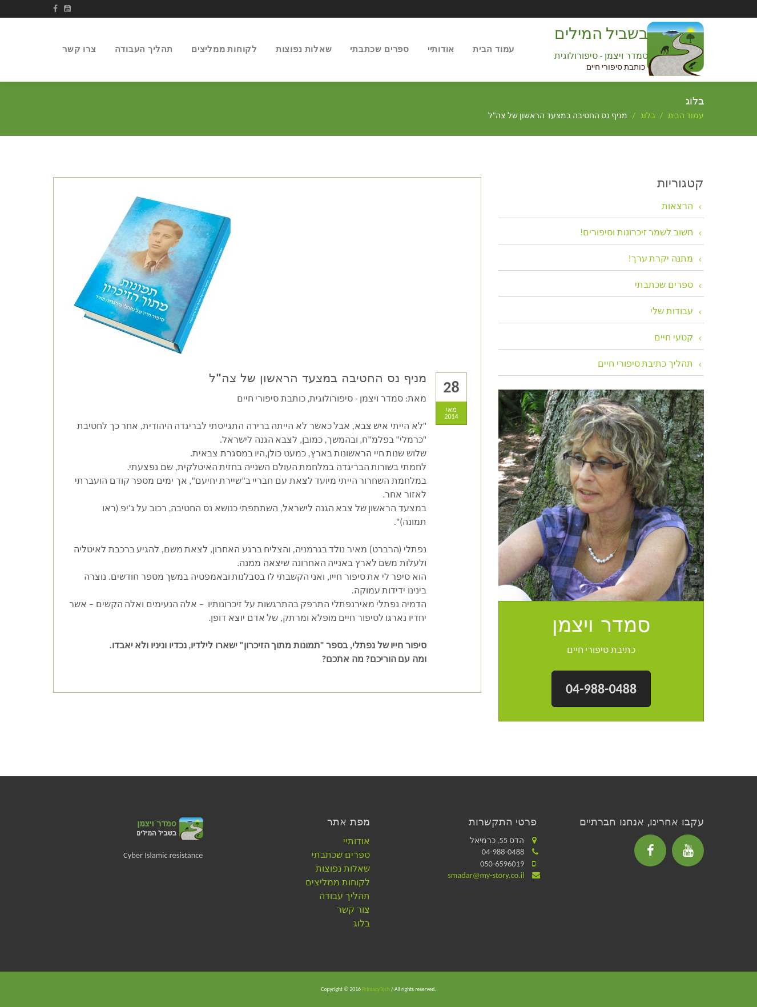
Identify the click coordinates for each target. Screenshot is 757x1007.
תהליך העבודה (144, 49)
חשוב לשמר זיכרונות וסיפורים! (636, 232)
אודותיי (441, 49)
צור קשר (353, 909)
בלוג (648, 116)
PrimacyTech (376, 989)
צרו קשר (79, 49)
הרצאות (677, 205)
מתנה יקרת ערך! (661, 258)
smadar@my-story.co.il (486, 875)
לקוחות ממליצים (224, 49)
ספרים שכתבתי (379, 49)
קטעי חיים (673, 337)
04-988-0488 (601, 688)
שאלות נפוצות (304, 49)
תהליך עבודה (344, 895)
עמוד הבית (493, 49)
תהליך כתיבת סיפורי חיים (645, 363)
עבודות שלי (671, 311)
